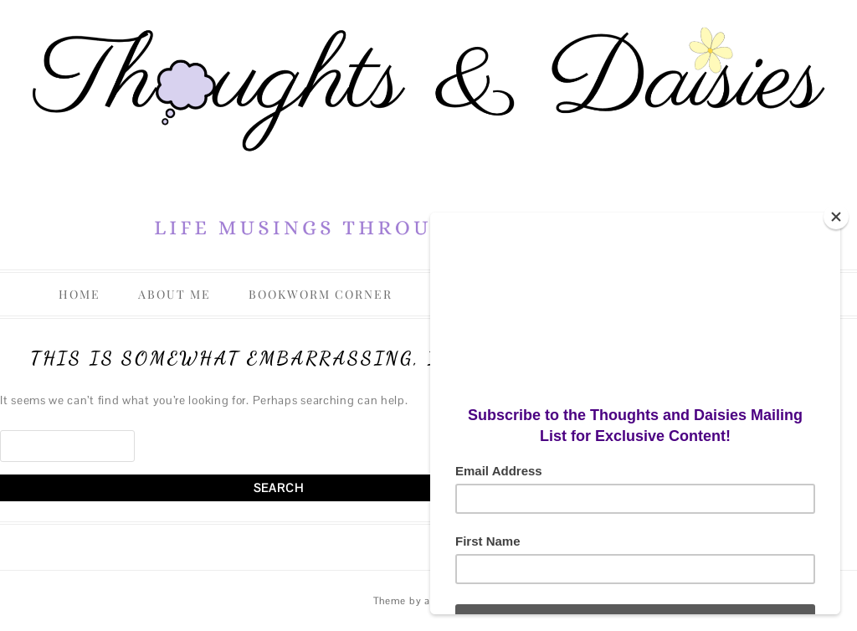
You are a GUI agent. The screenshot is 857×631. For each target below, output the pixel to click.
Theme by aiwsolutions (429, 601)
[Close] (836, 216)
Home (79, 294)
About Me (174, 294)
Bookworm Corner (321, 294)
